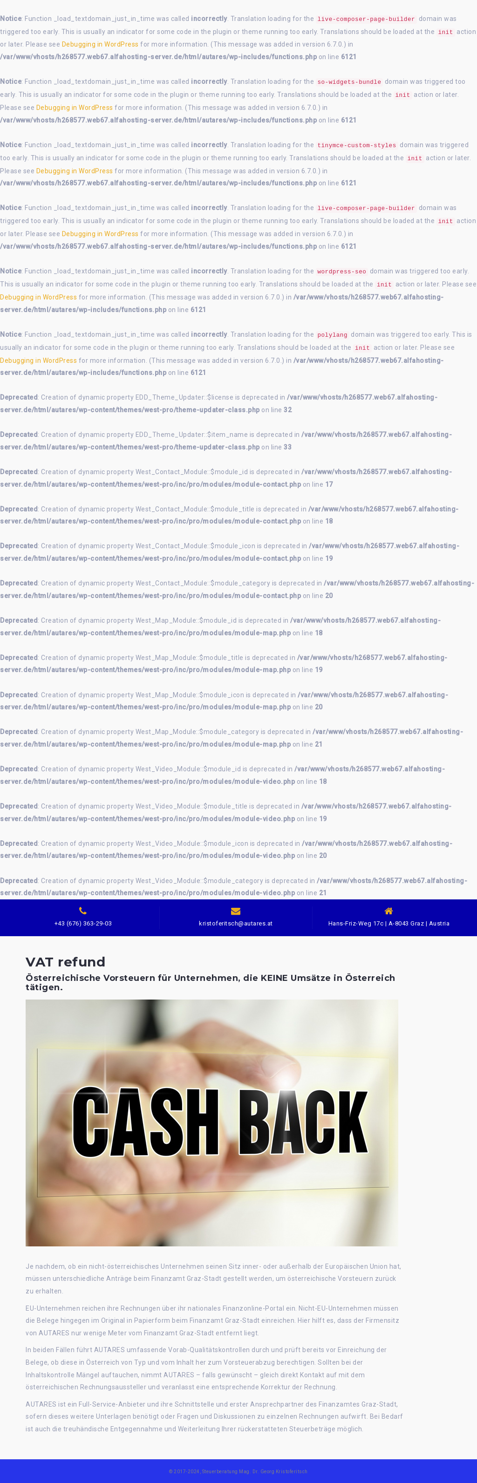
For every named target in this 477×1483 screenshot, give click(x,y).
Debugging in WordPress (100, 44)
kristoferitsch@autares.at (236, 923)
